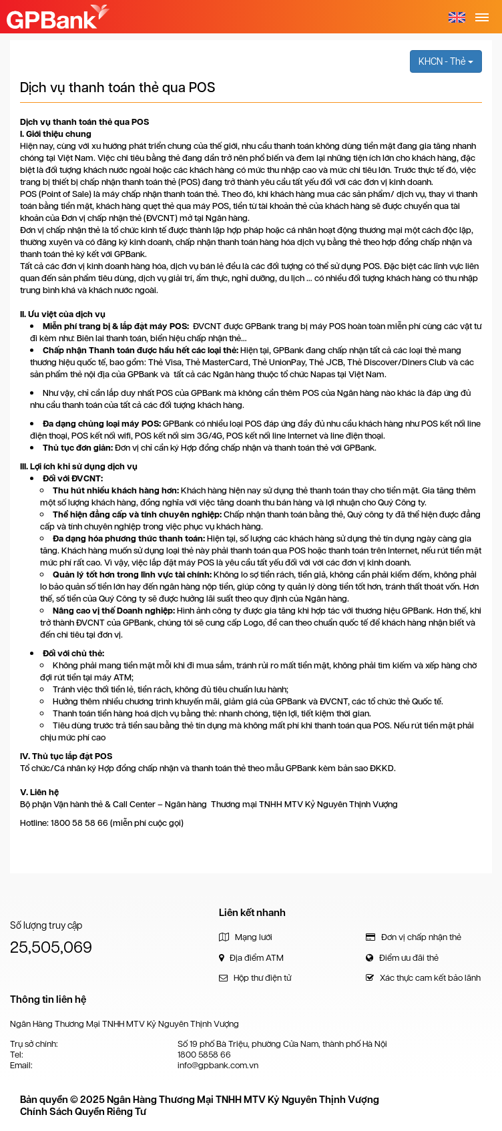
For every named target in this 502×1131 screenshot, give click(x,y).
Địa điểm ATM (251, 957)
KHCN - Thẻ (446, 61)
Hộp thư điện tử (255, 977)
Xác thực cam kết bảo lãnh (423, 977)
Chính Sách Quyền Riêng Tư (83, 1111)
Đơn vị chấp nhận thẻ (413, 937)
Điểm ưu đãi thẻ (402, 957)
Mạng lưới (245, 937)
